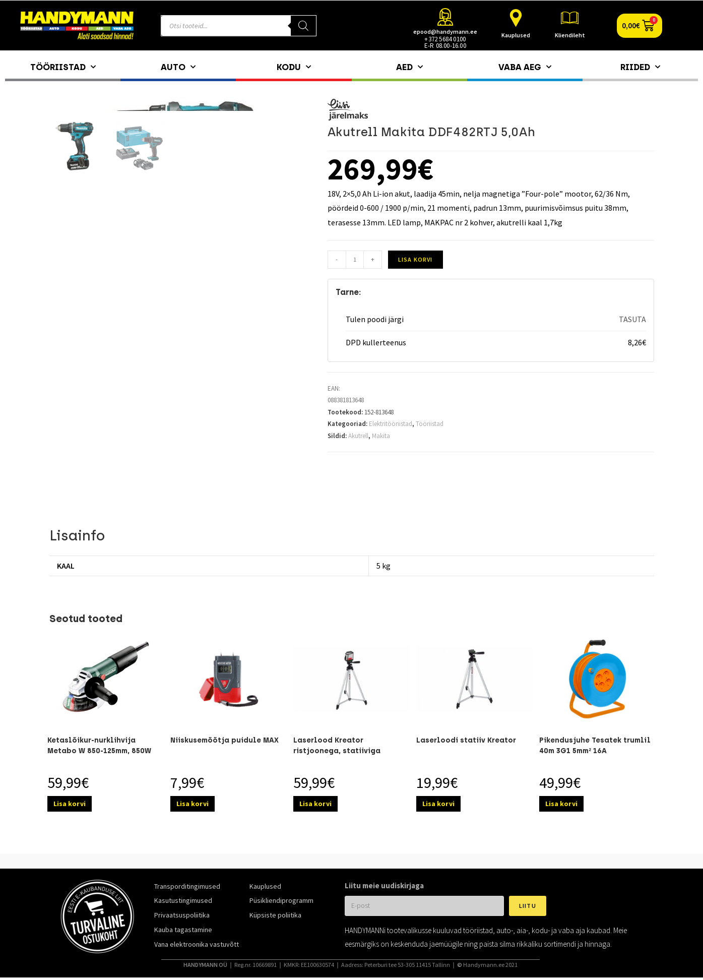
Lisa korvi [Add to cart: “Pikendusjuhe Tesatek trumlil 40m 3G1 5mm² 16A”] (561, 803)
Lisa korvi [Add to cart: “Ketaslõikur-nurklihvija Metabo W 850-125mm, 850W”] (69, 803)
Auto (178, 67)
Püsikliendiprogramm (281, 900)
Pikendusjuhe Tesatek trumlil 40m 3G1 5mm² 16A (595, 745)
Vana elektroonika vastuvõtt (196, 944)
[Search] (303, 26)
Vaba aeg (524, 67)
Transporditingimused (187, 886)
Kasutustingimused (183, 900)
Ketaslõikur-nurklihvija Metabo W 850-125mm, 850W (99, 745)
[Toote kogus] (355, 260)
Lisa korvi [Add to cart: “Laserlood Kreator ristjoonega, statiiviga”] (315, 803)
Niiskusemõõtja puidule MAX (224, 740)
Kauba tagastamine (183, 929)
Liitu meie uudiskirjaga (384, 885)
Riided (640, 67)
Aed (409, 67)
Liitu (527, 905)
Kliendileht (570, 35)
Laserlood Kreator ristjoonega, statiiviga (336, 745)
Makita (381, 436)
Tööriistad (63, 67)
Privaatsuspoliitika (182, 915)
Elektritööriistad (390, 423)
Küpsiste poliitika (275, 915)
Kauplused (515, 35)
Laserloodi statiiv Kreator (466, 740)
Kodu (294, 67)
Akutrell (358, 436)
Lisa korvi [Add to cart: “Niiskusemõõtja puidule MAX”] (192, 803)
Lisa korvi (415, 259)
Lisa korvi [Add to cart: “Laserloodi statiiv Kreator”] (438, 803)
